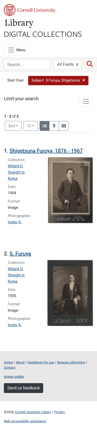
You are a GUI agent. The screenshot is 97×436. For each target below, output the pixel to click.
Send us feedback (23, 387)
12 (32, 125)
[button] (58, 80)
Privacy (59, 412)
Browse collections (71, 362)
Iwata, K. (15, 222)
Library (19, 24)
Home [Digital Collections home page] (8, 362)
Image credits (14, 376)
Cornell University (30, 10)
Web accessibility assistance (25, 421)
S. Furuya (20, 254)
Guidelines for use (41, 362)
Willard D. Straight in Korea (16, 172)
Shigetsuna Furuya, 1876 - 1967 (46, 151)
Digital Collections (43, 34)
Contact (10, 367)
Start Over (15, 80)
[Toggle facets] (86, 101)
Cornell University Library (33, 412)
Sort (11, 126)
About (20, 362)
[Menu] (16, 50)
